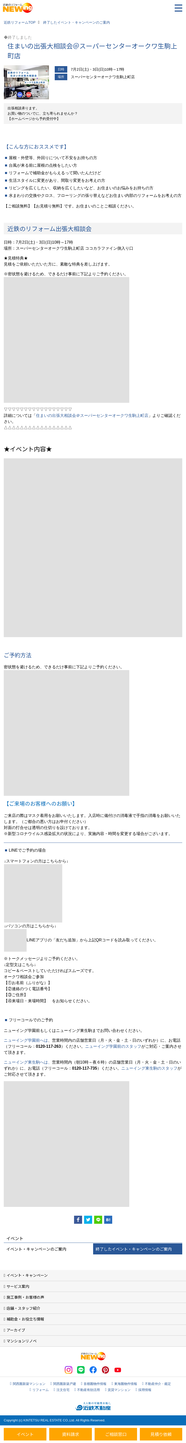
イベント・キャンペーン (27, 1275)
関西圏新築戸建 (64, 1384)
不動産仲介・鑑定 (158, 1384)
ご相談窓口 (116, 1434)
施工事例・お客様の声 (25, 1297)
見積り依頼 (161, 1434)
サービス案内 (18, 1286)
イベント (25, 1434)
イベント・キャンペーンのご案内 (36, 1249)
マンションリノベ (22, 1340)
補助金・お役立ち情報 (25, 1319)
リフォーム (40, 1390)
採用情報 (144, 1390)
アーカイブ (16, 1330)
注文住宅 (63, 1390)
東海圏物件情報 (125, 1384)
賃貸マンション (119, 1390)
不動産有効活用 (88, 1390)
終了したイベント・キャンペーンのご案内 (134, 1249)
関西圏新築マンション (29, 1384)
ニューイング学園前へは (26, 1040)
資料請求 (70, 1434)
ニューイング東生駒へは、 (28, 1062)
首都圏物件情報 (95, 1384)
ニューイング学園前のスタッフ (113, 1046)
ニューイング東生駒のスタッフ (149, 1068)
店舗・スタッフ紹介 (23, 1308)
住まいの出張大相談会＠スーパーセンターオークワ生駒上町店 (92, 415)
